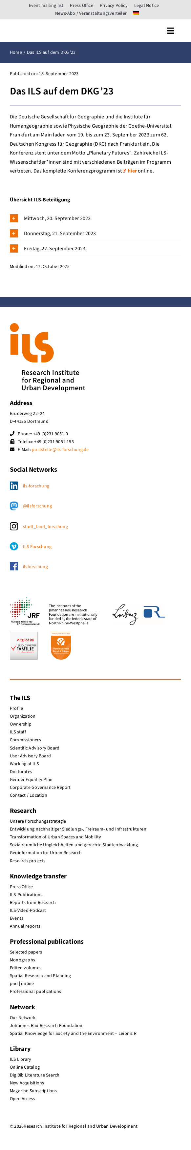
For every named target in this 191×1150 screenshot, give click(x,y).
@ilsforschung (37, 506)
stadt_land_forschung (45, 527)
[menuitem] (136, 13)
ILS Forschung (37, 547)
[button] (95, 218)
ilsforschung (35, 567)
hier (130, 171)
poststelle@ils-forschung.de (60, 449)
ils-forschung (36, 486)
